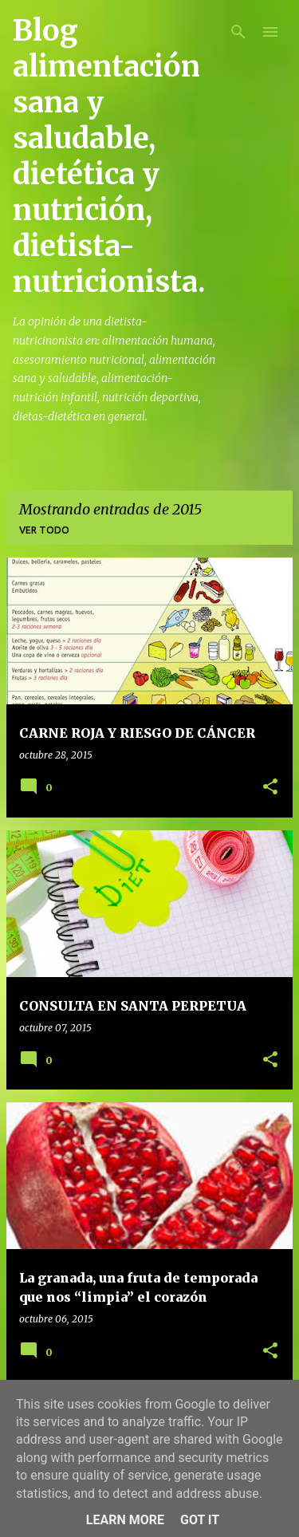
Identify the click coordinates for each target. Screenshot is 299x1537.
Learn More (125, 1519)
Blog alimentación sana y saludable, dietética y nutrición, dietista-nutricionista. (109, 156)
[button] (270, 787)
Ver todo (44, 530)
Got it (199, 1519)
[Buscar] (238, 32)
